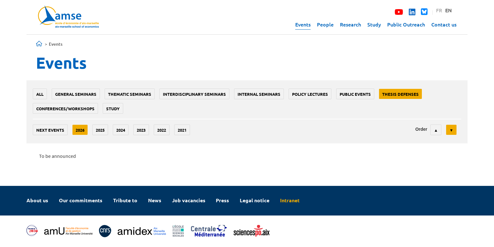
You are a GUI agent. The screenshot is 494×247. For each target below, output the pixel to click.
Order (421, 129)
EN (448, 10)
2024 (120, 130)
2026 (80, 130)
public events (355, 94)
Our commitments (80, 200)
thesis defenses (400, 94)
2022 (161, 130)
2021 (182, 130)
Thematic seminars (129, 94)
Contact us (444, 24)
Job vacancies (188, 200)
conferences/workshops (65, 108)
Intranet (290, 200)
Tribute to (125, 200)
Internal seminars (259, 94)
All (39, 94)
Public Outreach (406, 24)
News (154, 200)
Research (350, 24)
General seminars (75, 94)
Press (222, 200)
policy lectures (310, 94)
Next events (50, 130)
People (325, 24)
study (113, 108)
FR (439, 10)
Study (374, 24)
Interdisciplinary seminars (194, 94)
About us (37, 200)
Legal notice (254, 200)
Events (303, 24)
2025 (100, 130)
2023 (141, 130)
